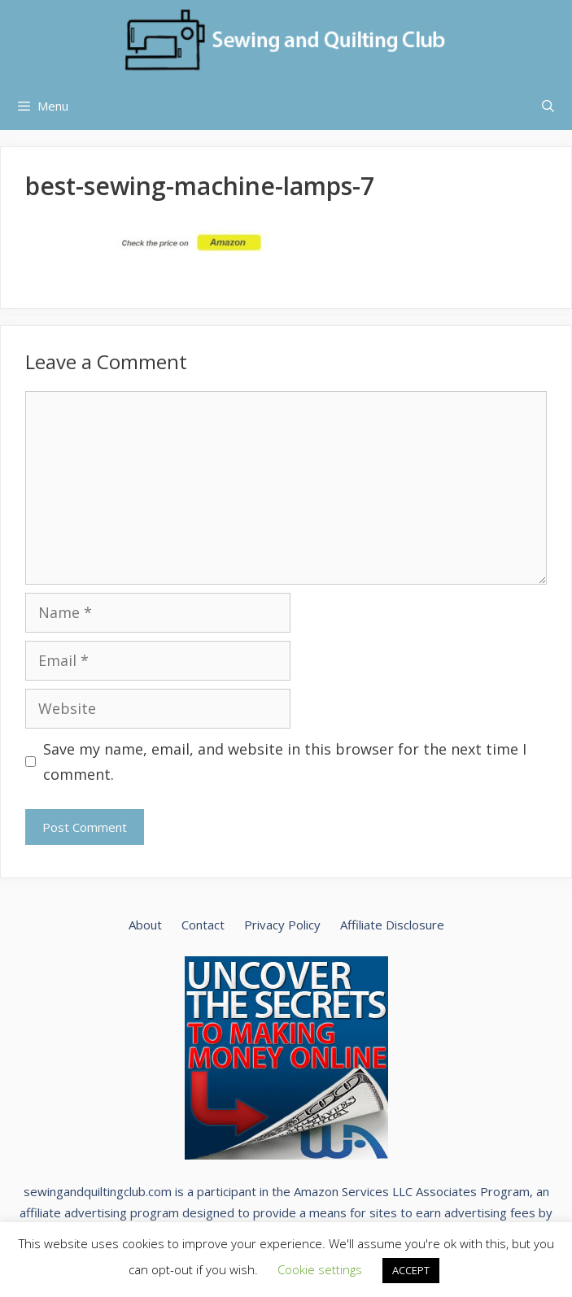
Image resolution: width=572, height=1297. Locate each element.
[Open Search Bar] (548, 105)
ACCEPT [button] (411, 1270)
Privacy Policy (282, 924)
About (145, 924)
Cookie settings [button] (319, 1269)
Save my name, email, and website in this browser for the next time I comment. (284, 761)
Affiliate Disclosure (392, 924)
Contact (203, 924)
